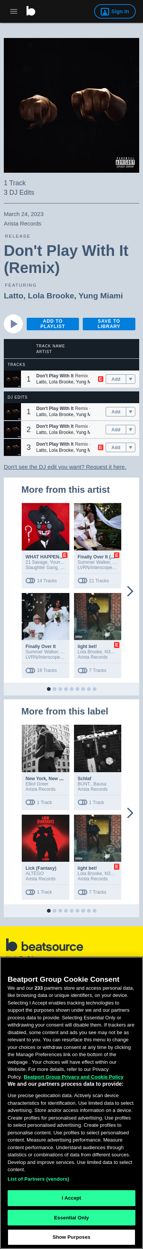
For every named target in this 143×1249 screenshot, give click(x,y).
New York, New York (47, 778)
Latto (13, 295)
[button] (12, 379)
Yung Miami (101, 295)
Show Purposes (71, 1237)
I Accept (71, 1198)
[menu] (130, 379)
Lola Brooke (51, 295)
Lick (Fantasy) (41, 868)
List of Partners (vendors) (38, 1179)
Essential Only (71, 1218)
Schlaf (85, 778)
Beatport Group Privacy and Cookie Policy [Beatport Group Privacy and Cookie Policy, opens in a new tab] (74, 1077)
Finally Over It (41, 646)
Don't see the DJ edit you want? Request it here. (65, 467)
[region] (71, 1103)
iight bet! (87, 646)
